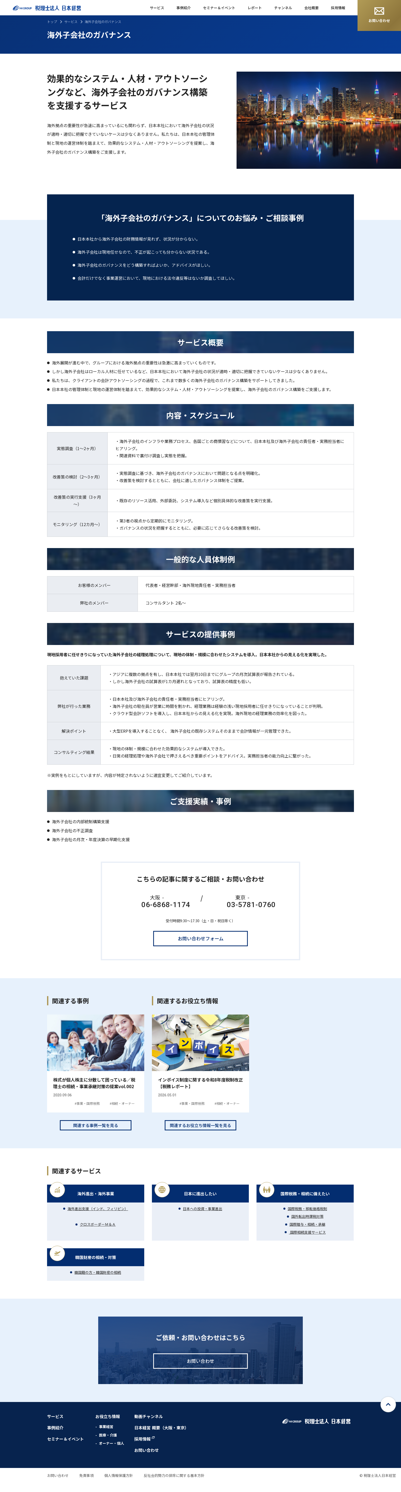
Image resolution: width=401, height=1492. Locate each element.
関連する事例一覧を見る (95, 1134)
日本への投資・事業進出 (202, 1217)
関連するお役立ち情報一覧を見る (200, 1134)
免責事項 (86, 1484)
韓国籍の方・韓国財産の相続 (97, 1281)
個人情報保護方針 (118, 1484)
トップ (52, 21)
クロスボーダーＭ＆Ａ (98, 1232)
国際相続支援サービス (307, 1240)
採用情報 (338, 7)
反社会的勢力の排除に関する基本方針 (174, 1484)
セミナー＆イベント (219, 7)
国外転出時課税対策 (307, 1225)
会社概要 (311, 7)
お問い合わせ (379, 15)
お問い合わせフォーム (201, 938)
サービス (157, 7)
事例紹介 (183, 7)
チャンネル (283, 7)
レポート (255, 7)
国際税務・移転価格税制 (307, 1217)
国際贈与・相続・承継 (307, 1232)
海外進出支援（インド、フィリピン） (98, 1217)
